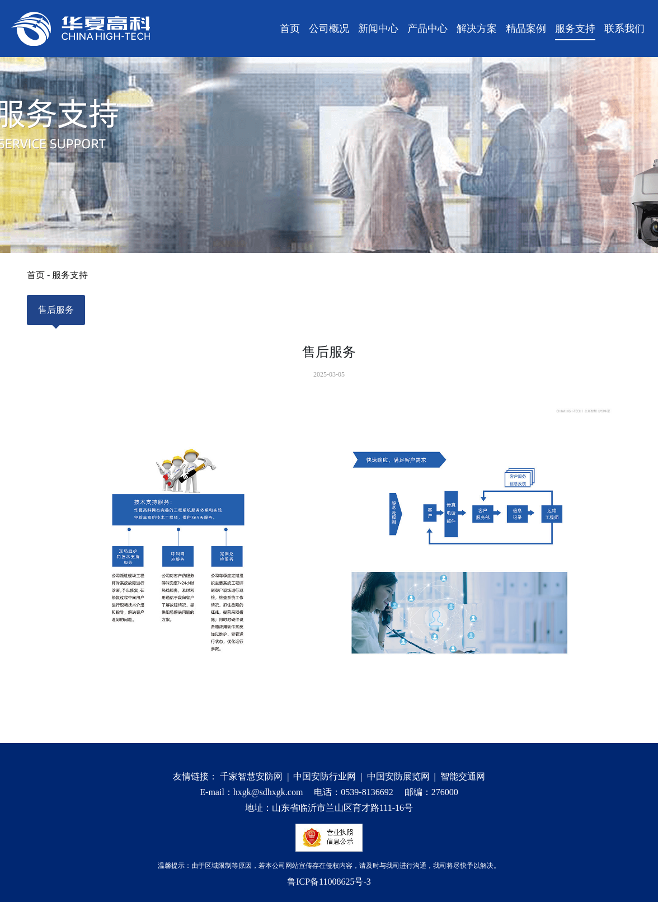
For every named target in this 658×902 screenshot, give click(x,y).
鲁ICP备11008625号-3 (329, 881)
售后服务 (56, 315)
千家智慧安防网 (251, 776)
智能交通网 (462, 776)
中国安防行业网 (324, 776)
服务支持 (70, 275)
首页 (36, 275)
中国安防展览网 (398, 776)
